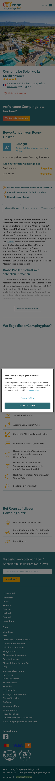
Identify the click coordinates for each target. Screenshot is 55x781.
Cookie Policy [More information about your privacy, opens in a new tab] (34, 390)
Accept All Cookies (27, 406)
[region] (27, 390)
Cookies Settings (27, 398)
